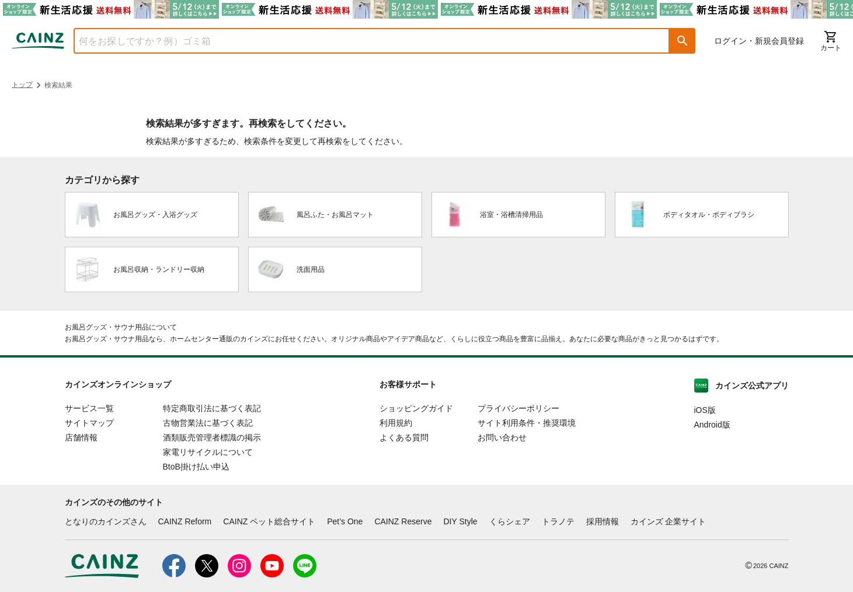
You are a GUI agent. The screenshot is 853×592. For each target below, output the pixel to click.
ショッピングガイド (416, 408)
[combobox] (363, 40)
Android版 (712, 424)
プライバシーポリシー (518, 408)
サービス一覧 (89, 408)
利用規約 (396, 423)
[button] (682, 41)
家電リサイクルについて (208, 452)
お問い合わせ (502, 437)
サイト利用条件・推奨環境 (527, 423)
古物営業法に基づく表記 (208, 423)
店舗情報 (81, 437)
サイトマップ (89, 423)
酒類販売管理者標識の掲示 (212, 437)
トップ (22, 84)
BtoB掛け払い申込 (196, 466)
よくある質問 (404, 437)
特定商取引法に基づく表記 (212, 408)
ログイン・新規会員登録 (759, 40)
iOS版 (705, 410)
